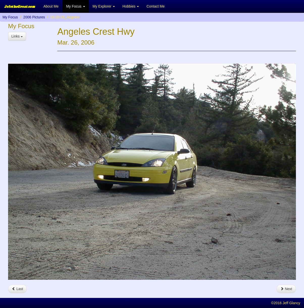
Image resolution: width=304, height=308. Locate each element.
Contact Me (155, 6)
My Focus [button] (75, 6)
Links (17, 36)
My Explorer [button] (104, 6)
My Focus (10, 17)
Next (286, 289)
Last (17, 289)
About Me (51, 6)
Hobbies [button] (130, 6)
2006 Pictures (34, 17)
